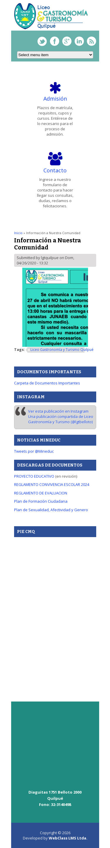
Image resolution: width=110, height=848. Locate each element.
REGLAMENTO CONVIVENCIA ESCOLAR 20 (49, 484)
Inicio (18, 233)
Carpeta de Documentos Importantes (47, 383)
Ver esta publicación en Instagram (58, 411)
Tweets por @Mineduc (34, 451)
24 (87, 484)
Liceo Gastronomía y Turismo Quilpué (62, 349)
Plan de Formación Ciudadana (40, 501)
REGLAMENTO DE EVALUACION (40, 493)
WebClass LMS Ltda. (68, 838)
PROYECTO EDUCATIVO (34, 476)
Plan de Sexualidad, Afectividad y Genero (51, 509)
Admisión (55, 98)
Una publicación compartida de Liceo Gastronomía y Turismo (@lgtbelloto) (60, 419)
